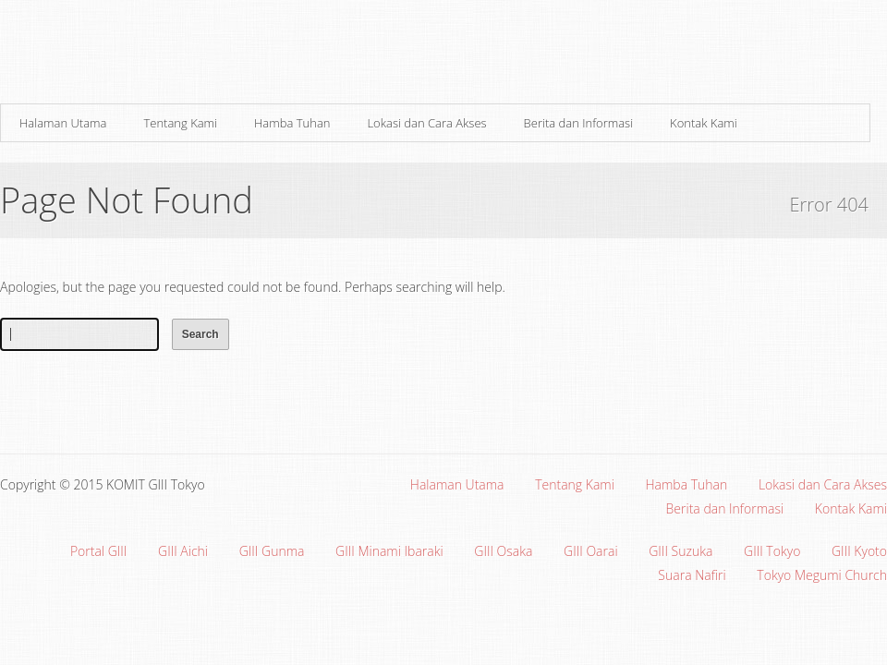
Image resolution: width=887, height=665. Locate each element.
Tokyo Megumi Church (822, 575)
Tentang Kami (180, 123)
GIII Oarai (591, 551)
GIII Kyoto (859, 551)
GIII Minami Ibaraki (389, 551)
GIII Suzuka (680, 551)
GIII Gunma (272, 551)
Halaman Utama (62, 123)
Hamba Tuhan (292, 123)
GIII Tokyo (772, 551)
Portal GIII (98, 551)
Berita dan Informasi (578, 123)
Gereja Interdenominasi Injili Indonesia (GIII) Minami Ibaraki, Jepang (222, 57)
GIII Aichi (183, 551)
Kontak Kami (703, 123)
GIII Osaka (503, 551)
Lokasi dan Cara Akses (426, 123)
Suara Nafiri (691, 575)
